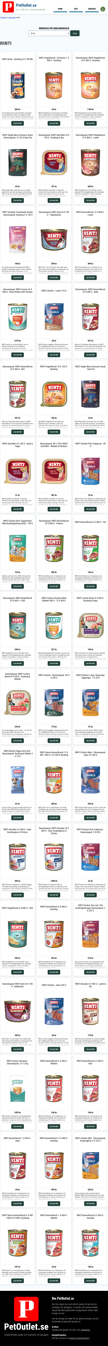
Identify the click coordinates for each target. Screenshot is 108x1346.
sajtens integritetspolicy (79, 1338)
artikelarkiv (85, 1330)
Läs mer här (17, 123)
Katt (76, 8)
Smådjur (92, 8)
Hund (60, 8)
